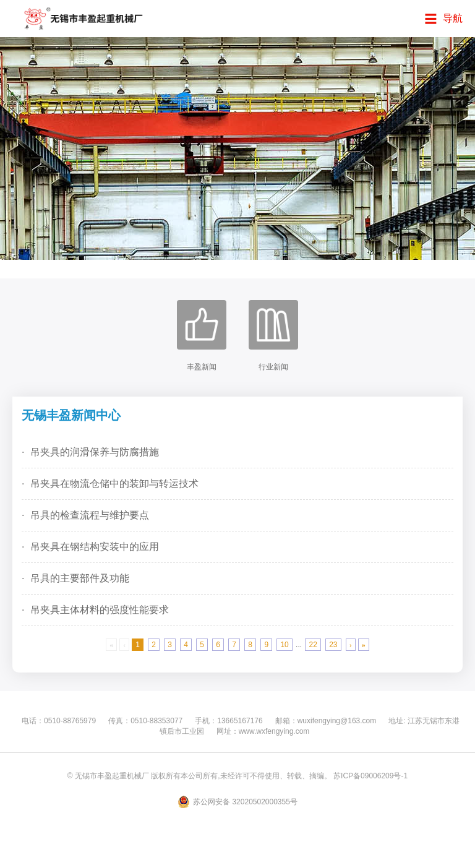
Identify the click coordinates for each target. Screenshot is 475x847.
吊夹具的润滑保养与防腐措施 (94, 452)
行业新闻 (273, 335)
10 (284, 644)
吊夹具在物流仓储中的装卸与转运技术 (114, 483)
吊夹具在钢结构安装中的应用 (94, 546)
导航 (453, 18)
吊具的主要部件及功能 (79, 578)
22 (313, 644)
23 (333, 644)
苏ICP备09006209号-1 (370, 776)
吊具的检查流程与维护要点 (89, 515)
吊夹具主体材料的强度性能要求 (99, 609)
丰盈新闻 (201, 335)
